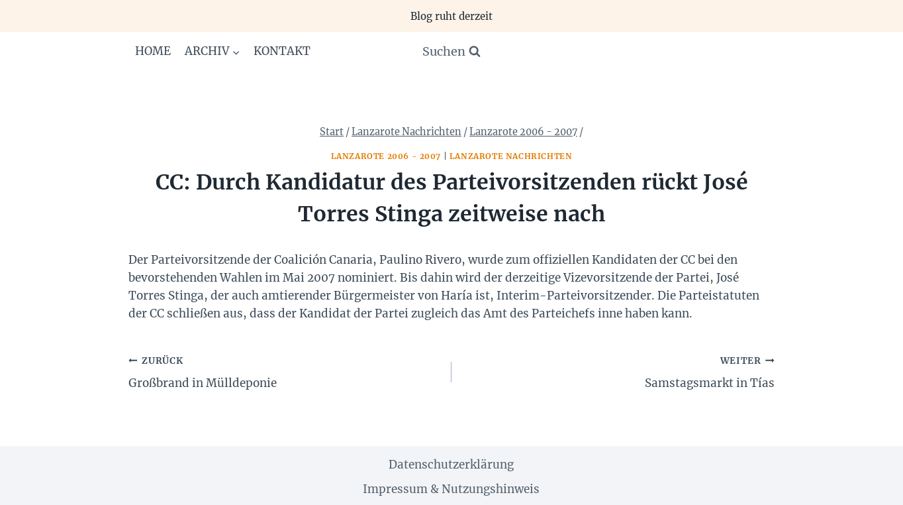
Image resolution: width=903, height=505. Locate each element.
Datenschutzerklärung (451, 464)
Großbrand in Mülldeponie (284, 371)
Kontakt (282, 51)
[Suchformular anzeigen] (451, 52)
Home (153, 51)
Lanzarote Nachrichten (511, 156)
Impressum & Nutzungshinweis (451, 489)
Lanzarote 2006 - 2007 (386, 156)
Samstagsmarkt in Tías (619, 371)
